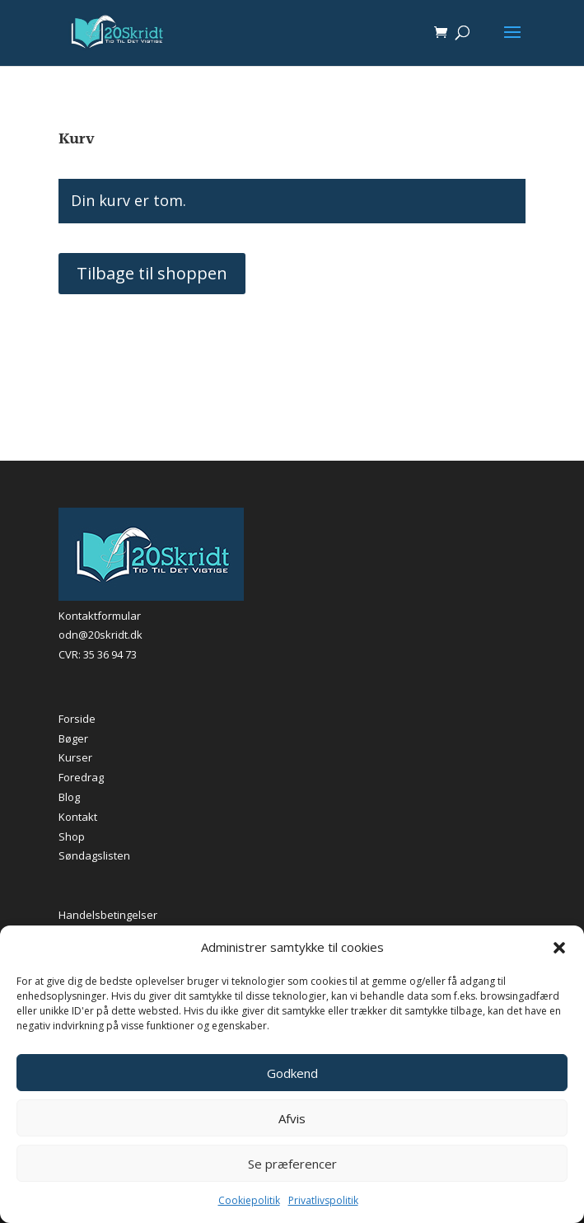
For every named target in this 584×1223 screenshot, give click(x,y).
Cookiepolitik (249, 1200)
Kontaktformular (99, 615)
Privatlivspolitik (323, 1200)
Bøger (73, 738)
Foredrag (81, 777)
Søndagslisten (94, 855)
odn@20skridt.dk (100, 634)
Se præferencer (292, 1163)
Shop (71, 836)
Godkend (292, 1073)
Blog (69, 797)
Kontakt (77, 816)
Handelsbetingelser (107, 914)
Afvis (292, 1118)
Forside (77, 718)
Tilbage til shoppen (152, 273)
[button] (559, 948)
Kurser (75, 757)
